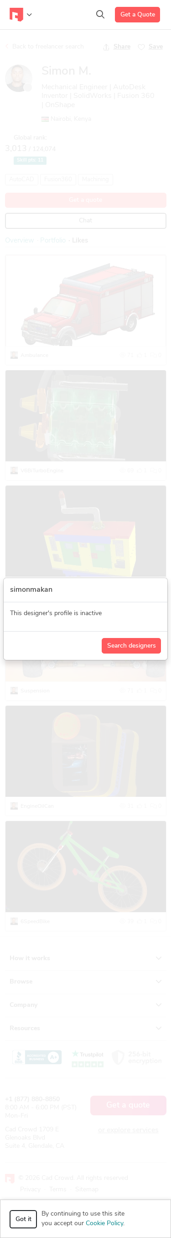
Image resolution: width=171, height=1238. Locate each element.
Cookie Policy (104, 1223)
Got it (23, 1219)
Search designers (131, 646)
